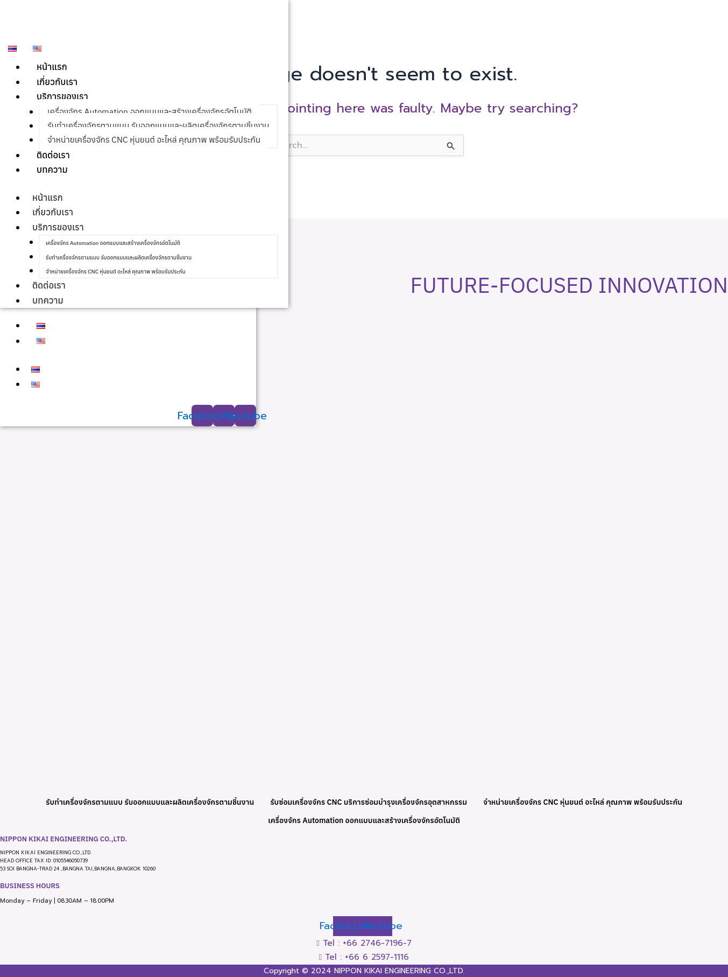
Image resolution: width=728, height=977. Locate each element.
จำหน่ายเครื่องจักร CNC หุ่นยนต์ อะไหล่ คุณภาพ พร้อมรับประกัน (157, 142)
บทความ (52, 174)
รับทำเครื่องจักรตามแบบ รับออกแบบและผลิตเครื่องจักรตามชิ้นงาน (161, 128)
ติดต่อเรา (53, 158)
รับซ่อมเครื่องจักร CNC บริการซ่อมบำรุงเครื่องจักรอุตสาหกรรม (369, 800)
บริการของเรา (63, 98)
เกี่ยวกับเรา (58, 82)
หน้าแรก (52, 67)
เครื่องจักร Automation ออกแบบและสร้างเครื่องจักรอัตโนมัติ (152, 113)
